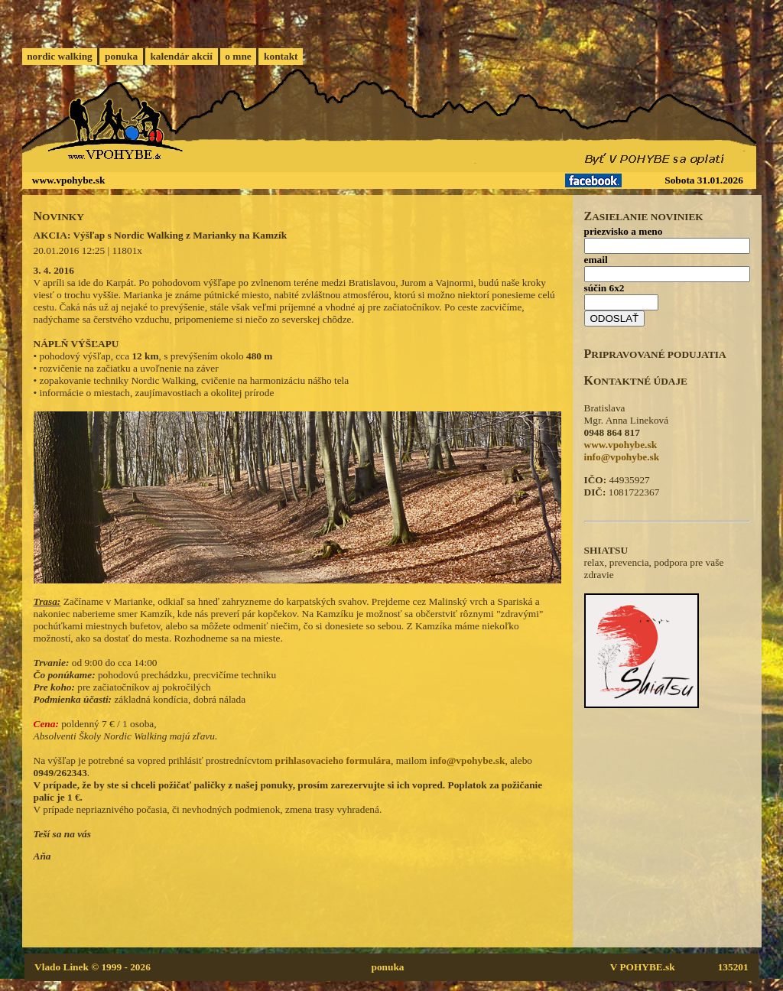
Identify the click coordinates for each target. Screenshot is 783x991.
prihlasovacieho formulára (333, 760)
